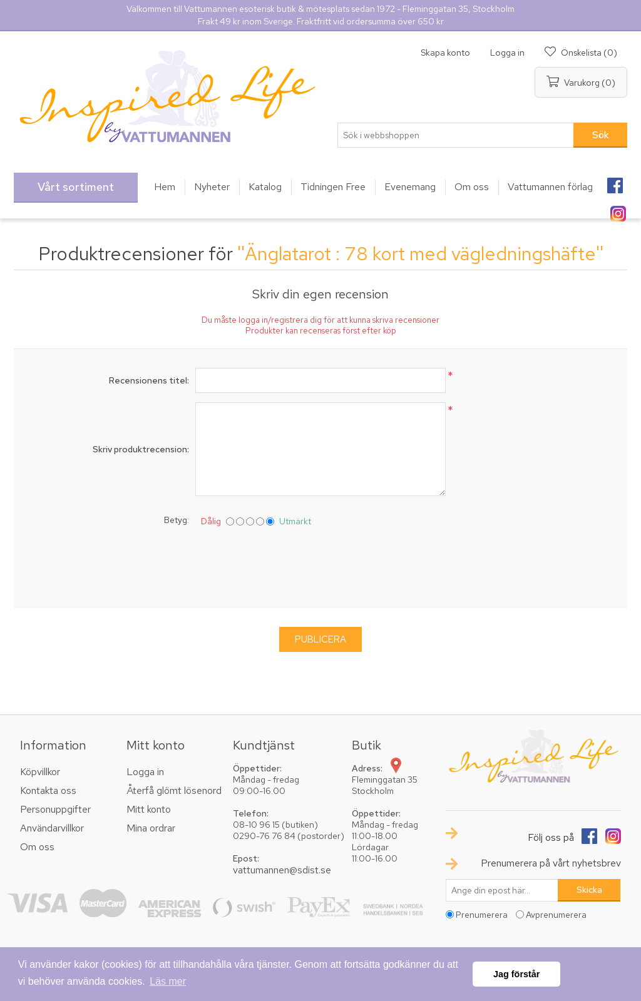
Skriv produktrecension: (141, 449)
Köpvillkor (40, 771)
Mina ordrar (150, 828)
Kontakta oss (48, 790)
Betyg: (176, 520)
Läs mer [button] (168, 981)
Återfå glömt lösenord (174, 790)
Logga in (507, 52)
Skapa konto (445, 52)
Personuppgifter (55, 809)
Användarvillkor (52, 828)
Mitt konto (148, 809)
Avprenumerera (556, 914)
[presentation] (320, 565)
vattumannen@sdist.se (282, 870)
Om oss (37, 846)
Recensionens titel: (149, 380)
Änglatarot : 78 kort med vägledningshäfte (420, 253)
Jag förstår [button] (516, 974)
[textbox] (455, 135)
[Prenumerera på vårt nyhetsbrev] (502, 890)
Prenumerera (482, 914)
